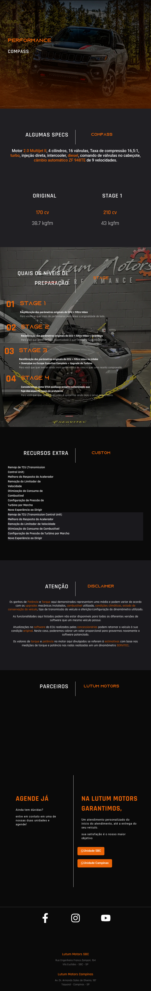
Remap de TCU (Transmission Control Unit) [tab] (26, 469)
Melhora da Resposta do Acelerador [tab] (30, 477)
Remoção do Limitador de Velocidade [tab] (24, 483)
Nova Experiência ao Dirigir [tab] (25, 510)
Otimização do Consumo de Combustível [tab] (25, 493)
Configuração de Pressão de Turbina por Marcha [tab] (26, 502)
